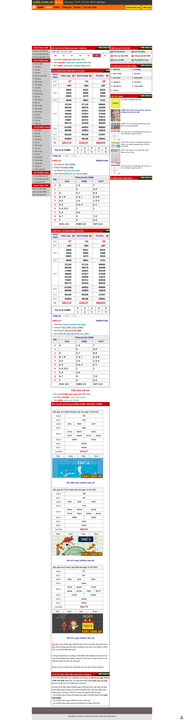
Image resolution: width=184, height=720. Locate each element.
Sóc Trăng (38, 118)
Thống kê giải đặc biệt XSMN (74, 324)
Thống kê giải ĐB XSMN (142, 56)
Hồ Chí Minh (39, 64)
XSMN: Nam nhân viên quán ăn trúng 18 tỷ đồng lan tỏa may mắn (136, 111)
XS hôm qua (116, 66)
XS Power (137, 82)
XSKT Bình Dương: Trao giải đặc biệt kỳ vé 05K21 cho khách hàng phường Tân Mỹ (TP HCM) (136, 144)
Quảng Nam (39, 163)
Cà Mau (37, 70)
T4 (80, 56)
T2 (63, 56)
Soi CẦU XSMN (66, 52)
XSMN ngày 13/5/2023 (74, 62)
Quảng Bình (39, 157)
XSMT (57, 7)
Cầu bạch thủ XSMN (72, 170)
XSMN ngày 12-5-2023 (75, 71)
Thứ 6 (55, 74)
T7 (105, 56)
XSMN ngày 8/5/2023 (78, 397)
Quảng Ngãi (39, 160)
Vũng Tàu (38, 123)
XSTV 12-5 (98, 224)
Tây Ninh (38, 88)
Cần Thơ (37, 73)
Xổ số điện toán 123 (41, 176)
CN (55, 56)
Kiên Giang (38, 112)
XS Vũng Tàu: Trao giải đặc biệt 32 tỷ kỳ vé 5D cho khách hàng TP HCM (136, 133)
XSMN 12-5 (56, 160)
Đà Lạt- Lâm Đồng (41, 76)
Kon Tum (38, 148)
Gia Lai (37, 142)
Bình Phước (39, 100)
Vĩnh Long (38, 91)
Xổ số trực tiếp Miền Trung (41, 57)
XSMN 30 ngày (102, 160)
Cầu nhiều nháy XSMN (72, 327)
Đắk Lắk (37, 133)
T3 (72, 56)
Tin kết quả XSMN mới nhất (131, 99)
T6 (97, 56)
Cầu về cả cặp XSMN (73, 331)
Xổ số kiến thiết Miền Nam (66, 675)
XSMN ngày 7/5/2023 (71, 400)
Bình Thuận (38, 106)
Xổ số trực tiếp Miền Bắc (40, 51)
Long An (37, 115)
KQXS (66, 174)
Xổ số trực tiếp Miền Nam (40, 54)
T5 (88, 56)
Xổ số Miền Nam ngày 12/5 (70, 394)
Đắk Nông (38, 139)
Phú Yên (37, 154)
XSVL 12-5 (64, 224)
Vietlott (115, 90)
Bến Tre (37, 103)
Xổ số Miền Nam (59, 71)
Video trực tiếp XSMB (39, 189)
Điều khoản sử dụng (91, 716)
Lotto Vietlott (138, 86)
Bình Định (38, 130)
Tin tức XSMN (117, 96)
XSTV (101, 181)
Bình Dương (39, 94)
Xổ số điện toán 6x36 (42, 179)
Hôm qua (147, 7)
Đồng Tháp (38, 82)
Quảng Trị (38, 166)
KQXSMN (61, 62)
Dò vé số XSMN (118, 60)
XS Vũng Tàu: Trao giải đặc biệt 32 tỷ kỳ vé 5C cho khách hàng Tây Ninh (136, 167)
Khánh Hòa (38, 145)
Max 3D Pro (117, 86)
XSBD (84, 181)
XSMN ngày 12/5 (69, 59)
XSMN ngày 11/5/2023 (71, 66)
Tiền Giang (38, 85)
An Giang (38, 67)
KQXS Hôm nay (133, 7)
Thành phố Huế (40, 169)
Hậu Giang (38, 109)
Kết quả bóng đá (119, 52)
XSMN (49, 7)
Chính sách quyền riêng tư (107, 716)
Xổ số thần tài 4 (40, 182)
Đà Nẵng (38, 136)
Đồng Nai (38, 79)
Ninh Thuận (38, 151)
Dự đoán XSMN (67, 167)
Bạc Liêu (37, 97)
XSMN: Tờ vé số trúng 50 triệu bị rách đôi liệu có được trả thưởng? (135, 125)
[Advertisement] (92, 28)
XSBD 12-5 (81, 224)
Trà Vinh (37, 120)
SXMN (60, 66)
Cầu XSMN (70, 164)
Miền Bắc (116, 69)
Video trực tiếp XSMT (39, 195)
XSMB (40, 7)
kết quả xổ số (69, 334)
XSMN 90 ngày (102, 320)
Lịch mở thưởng (139, 52)
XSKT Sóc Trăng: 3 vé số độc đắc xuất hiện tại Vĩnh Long (134, 151)
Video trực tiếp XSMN (39, 192)
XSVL (67, 181)
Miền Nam (56, 52)
